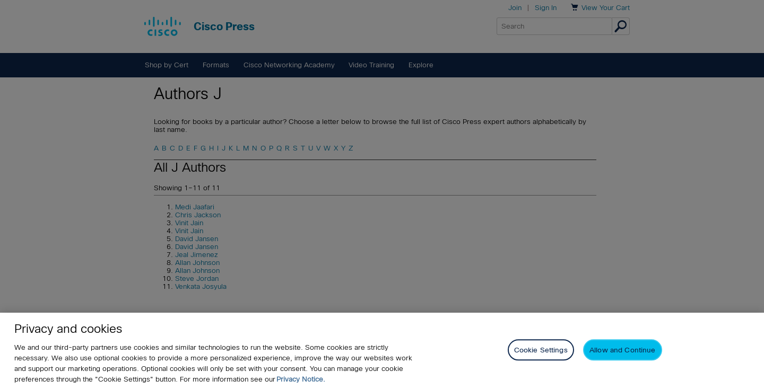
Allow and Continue (622, 353)
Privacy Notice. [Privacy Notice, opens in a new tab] (300, 382)
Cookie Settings (541, 353)
